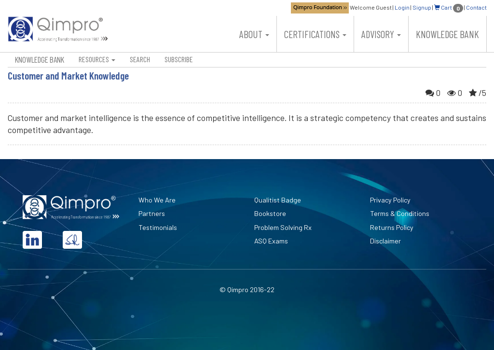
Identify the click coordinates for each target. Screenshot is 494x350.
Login (402, 7)
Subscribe (179, 59)
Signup (421, 7)
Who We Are (157, 200)
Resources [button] (97, 59)
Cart (448, 7)
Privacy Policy (390, 200)
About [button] (254, 34)
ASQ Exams (271, 241)
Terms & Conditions (399, 213)
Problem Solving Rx (283, 227)
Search (140, 59)
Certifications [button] (315, 34)
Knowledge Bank (447, 34)
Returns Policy (391, 227)
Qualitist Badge (277, 200)
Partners (151, 213)
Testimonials (157, 227)
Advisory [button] (381, 34)
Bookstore (270, 213)
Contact (476, 7)
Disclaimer (385, 241)
